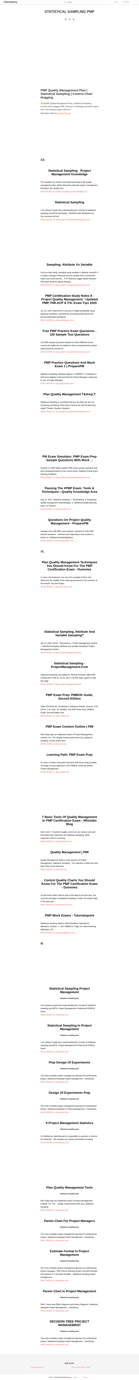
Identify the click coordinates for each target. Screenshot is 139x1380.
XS (66, 19)
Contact (85, 1377)
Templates (126, 2)
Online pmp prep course (81, 1367)
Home (115, 2)
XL (70, 19)
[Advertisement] (69, 37)
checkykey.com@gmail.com (62, 1377)
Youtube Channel (64, 113)
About (75, 1377)
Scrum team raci (37, 1367)
